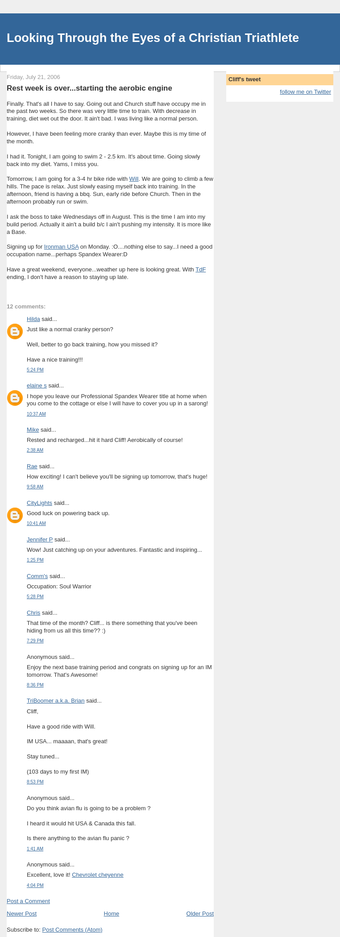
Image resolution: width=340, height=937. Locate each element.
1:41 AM (35, 848)
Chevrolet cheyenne (98, 874)
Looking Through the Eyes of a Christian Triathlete (153, 38)
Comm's (37, 576)
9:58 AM (35, 486)
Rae (32, 466)
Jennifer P (40, 539)
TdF (200, 269)
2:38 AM (35, 450)
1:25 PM (35, 560)
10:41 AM (36, 523)
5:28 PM (35, 596)
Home (112, 913)
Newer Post (22, 913)
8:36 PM (35, 685)
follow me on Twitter (305, 91)
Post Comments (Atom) (72, 929)
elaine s (37, 385)
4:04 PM (35, 885)
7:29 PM (35, 640)
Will (134, 178)
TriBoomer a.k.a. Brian (56, 700)
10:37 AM (36, 414)
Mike (33, 429)
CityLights (39, 503)
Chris (33, 612)
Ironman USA (61, 246)
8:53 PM (35, 781)
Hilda (33, 319)
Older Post (200, 913)
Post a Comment (28, 901)
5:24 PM (35, 369)
